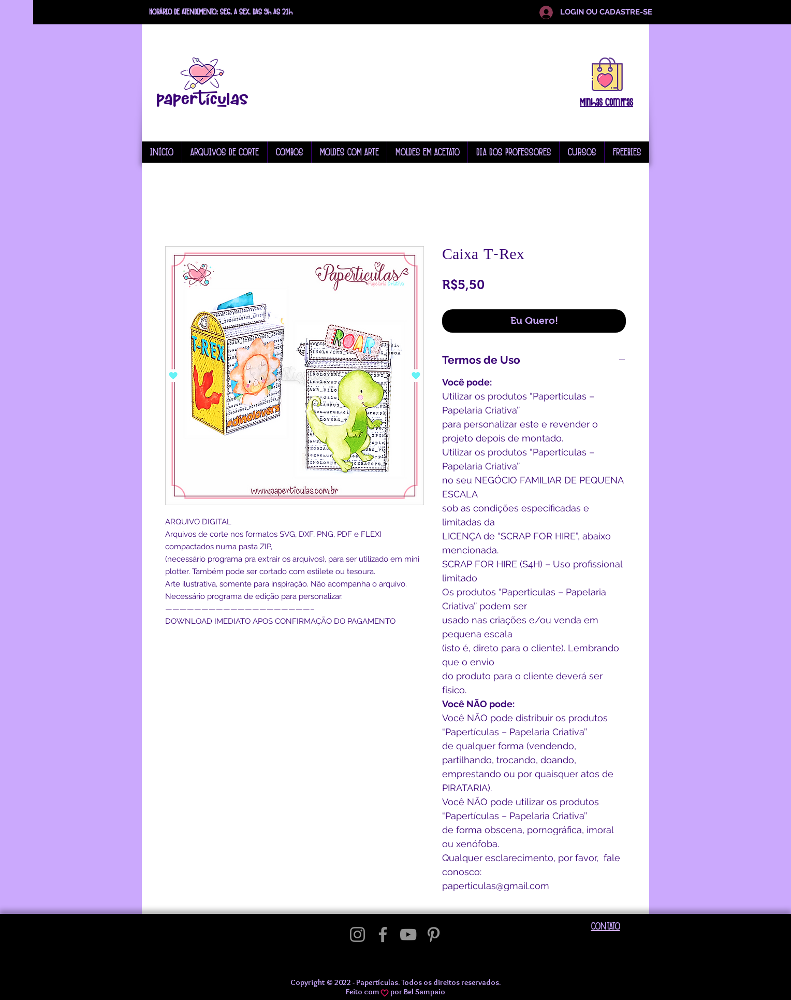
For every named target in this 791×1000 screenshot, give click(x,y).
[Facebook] (383, 934)
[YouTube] (408, 934)
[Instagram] (357, 934)
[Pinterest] (433, 934)
